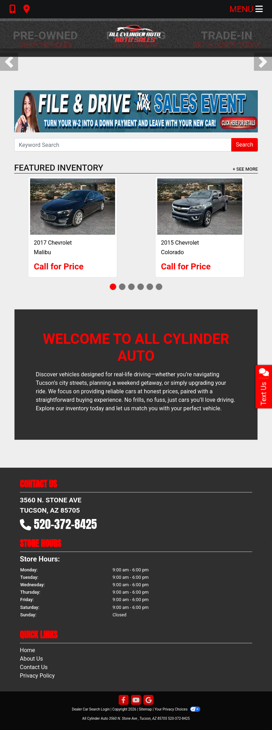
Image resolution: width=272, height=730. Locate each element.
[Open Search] (123, 145)
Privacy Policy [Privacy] (37, 675)
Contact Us (34, 667)
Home (27, 650)
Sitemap (145, 709)
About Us (31, 658)
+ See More (245, 169)
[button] (9, 62)
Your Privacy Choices (177, 709)
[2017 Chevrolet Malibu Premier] (72, 206)
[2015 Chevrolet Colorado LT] (199, 206)
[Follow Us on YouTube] (136, 700)
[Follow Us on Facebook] (124, 700)
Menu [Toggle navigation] (246, 9)
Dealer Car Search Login (91, 709)
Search (244, 144)
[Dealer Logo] (136, 33)
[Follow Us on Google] (148, 700)
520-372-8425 (65, 524)
